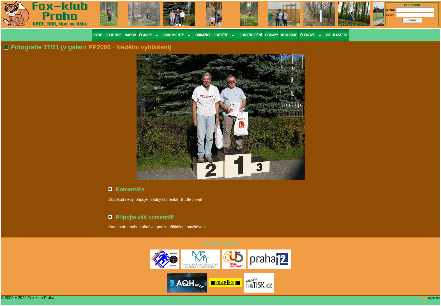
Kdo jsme (289, 35)
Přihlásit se (337, 35)
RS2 (423, 297)
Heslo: (390, 15)
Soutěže (221, 35)
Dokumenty (173, 35)
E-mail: (390, 9)
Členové (307, 35)
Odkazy (271, 35)
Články (145, 35)
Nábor (130, 35)
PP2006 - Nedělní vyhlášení (128, 47)
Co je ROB (114, 35)
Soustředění (250, 35)
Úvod (98, 35)
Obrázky (203, 35)
